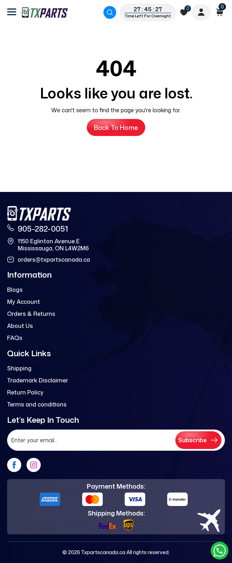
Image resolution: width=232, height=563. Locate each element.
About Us (20, 325)
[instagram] (34, 465)
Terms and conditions (37, 404)
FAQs (14, 337)
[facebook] (14, 465)
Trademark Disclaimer (37, 380)
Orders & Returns (31, 313)
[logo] (45, 12)
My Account (23, 301)
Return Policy (25, 392)
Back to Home (116, 127)
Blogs (15, 289)
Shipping (19, 368)
